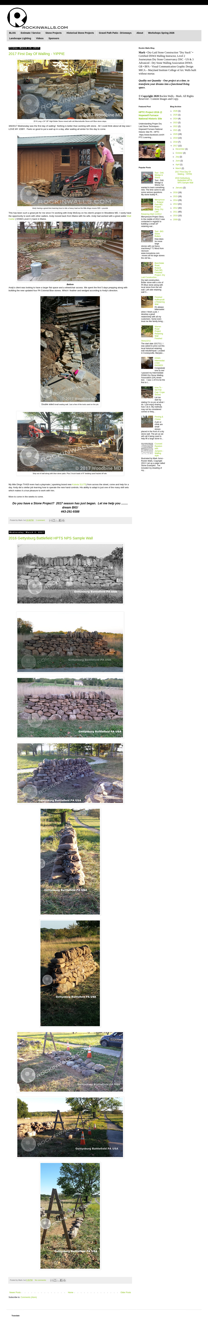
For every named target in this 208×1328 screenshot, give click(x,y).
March (178, 168)
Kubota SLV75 (79, 484)
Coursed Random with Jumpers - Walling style (159, 450)
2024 (175, 118)
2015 (175, 196)
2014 (175, 200)
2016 (175, 192)
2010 (175, 215)
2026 (175, 111)
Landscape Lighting (20, 38)
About (140, 33)
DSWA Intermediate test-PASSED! (160, 361)
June (177, 161)
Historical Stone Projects (80, 33)
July (177, 157)
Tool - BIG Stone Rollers (159, 233)
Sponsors (54, 38)
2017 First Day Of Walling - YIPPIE (37, 54)
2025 (175, 115)
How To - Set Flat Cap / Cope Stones (160, 391)
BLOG (12, 33)
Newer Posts (15, 1292)
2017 (175, 146)
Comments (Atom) (29, 1297)
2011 (175, 212)
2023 (175, 122)
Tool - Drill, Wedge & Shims (159, 175)
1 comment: (41, 520)
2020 (175, 134)
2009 (175, 219)
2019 (175, 138)
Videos (40, 38)
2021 (175, 130)
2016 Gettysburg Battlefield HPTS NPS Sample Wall (51, 538)
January (179, 188)
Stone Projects (53, 33)
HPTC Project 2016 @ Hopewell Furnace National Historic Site (150, 115)
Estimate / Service (30, 33)
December (180, 149)
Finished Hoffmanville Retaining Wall (160, 300)
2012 (175, 208)
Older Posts (126, 1292)
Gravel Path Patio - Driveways (115, 33)
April (177, 164)
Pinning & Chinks (159, 418)
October (179, 153)
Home (70, 1292)
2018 (175, 142)
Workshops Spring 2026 (161, 33)
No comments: (41, 1280)
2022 (175, 126)
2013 (175, 204)
